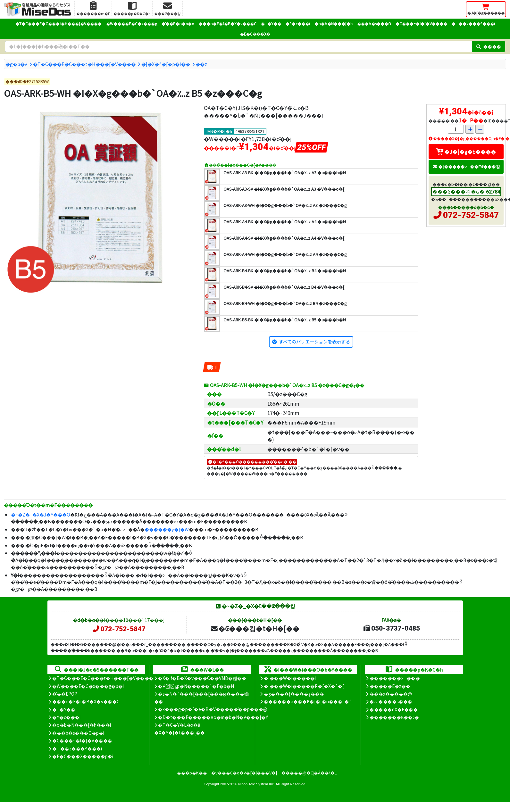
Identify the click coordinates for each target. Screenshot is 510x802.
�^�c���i (298, 23)
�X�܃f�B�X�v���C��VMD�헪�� (202, 678)
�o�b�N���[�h (333, 23)
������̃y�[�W (167, 529)
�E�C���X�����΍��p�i (82, 756)
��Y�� (271, 23)
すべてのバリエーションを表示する (314, 341)
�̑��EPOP (64, 693)
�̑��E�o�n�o (178, 23)
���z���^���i (473, 23)
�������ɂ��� (395, 678)
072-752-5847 (471, 215)
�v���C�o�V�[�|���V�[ (244, 773)
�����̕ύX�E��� (393, 709)
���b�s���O (374, 23)
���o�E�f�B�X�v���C (227, 23)
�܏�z (201, 64)
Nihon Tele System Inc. (256, 784)
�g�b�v (16, 64)
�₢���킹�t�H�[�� (254, 628)
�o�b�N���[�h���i (81, 725)
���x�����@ (391, 693)
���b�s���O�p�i (78, 733)
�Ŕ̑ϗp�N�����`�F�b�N (196, 686)
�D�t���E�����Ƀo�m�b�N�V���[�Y (213, 717)
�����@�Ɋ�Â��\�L (309, 773)
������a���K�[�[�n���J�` (308, 701)
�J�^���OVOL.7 (257, 467)
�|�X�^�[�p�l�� (165, 64)
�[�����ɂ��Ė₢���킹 (466, 166)
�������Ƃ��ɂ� (394, 717)
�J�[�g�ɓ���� (466, 151)
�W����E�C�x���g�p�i (88, 686)
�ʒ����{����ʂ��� (294, 693)
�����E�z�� (390, 686)
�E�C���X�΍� (255, 34)
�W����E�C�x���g (131, 23)
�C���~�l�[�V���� (421, 23)
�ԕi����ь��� (391, 701)
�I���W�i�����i (290, 678)
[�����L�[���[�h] (238, 46)
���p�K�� (192, 773)
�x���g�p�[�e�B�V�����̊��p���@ (212, 709)
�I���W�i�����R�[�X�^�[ (304, 686)
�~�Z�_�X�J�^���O (40, 514)
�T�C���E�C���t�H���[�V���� (58, 23)
